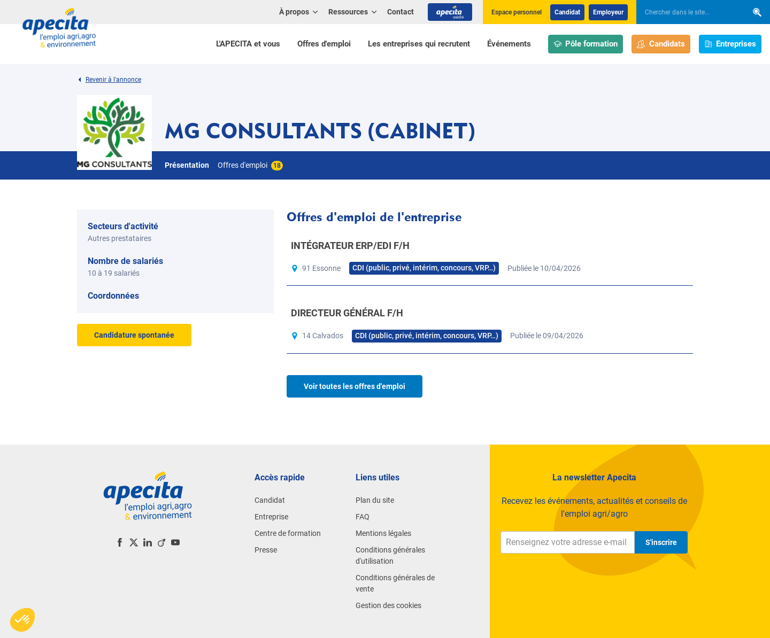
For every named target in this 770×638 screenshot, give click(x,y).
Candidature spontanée (134, 335)
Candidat (567, 12)
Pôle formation (585, 44)
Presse (266, 550)
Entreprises (730, 44)
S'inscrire (661, 542)
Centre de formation (288, 533)
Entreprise (271, 516)
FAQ (362, 516)
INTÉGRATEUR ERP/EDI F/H (350, 245)
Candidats (661, 44)
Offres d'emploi (324, 44)
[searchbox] (686, 12)
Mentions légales (383, 533)
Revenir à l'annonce (109, 79)
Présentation (187, 165)
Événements (509, 44)
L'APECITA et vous (248, 44)
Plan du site (375, 500)
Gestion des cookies (388, 605)
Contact (400, 11)
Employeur (608, 12)
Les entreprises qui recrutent (419, 44)
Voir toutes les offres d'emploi (354, 386)
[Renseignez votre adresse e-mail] (567, 542)
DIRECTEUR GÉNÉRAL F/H (347, 312)
